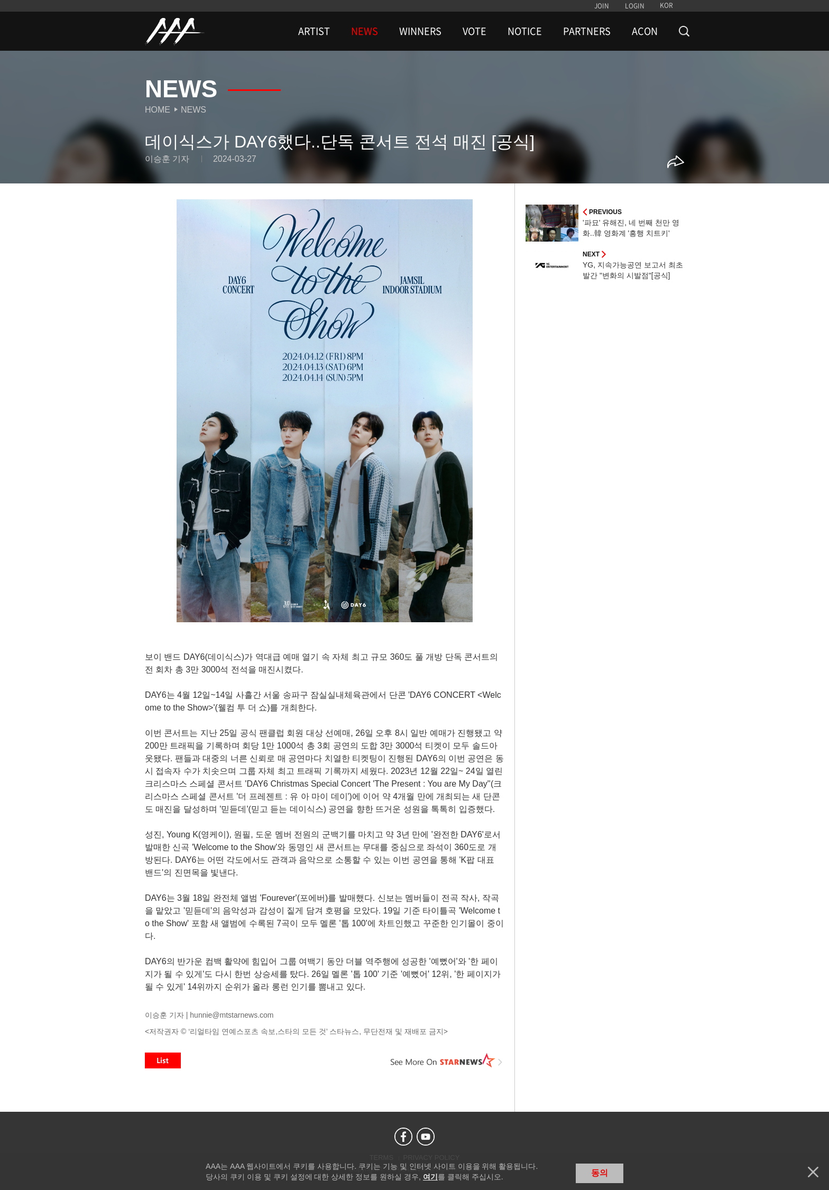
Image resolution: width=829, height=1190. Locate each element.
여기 (430, 1177)
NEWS (364, 31)
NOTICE (525, 31)
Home (157, 109)
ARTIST (314, 31)
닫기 (813, 1172)
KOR (666, 5)
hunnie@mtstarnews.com (231, 1015)
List (163, 1060)
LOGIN (634, 6)
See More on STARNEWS (446, 1060)
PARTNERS (587, 31)
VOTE (474, 31)
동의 (599, 1172)
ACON (645, 31)
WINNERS (420, 31)
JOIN (601, 6)
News (193, 109)
